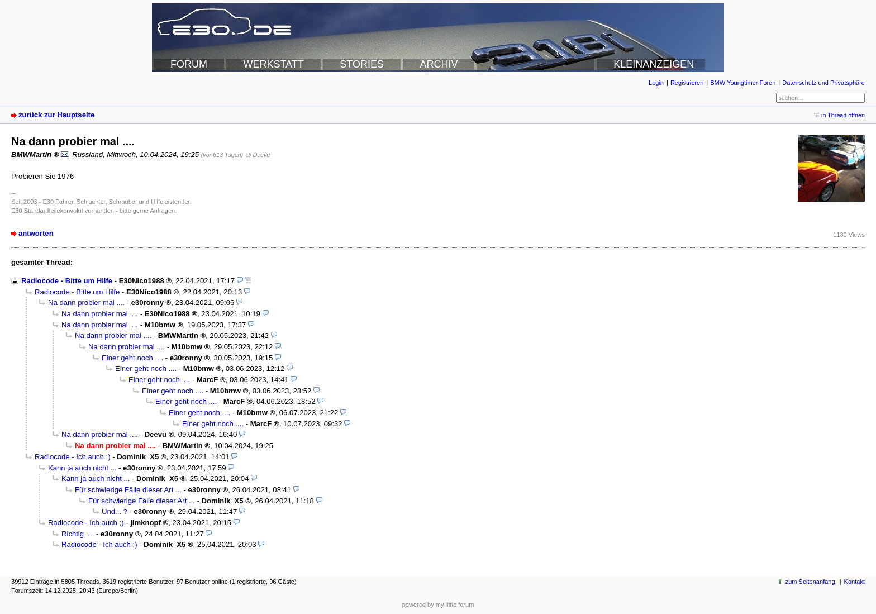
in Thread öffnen (843, 115)
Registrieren (686, 82)
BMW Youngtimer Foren (742, 82)
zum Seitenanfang (810, 581)
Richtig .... (77, 534)
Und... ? (114, 511)
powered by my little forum (438, 604)
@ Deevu (257, 154)
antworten (36, 233)
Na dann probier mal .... (86, 302)
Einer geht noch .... (132, 358)
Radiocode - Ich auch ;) (73, 457)
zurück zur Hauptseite (56, 115)
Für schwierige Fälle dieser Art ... (128, 490)
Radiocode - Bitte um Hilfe (66, 281)
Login (656, 82)
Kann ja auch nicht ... (82, 468)
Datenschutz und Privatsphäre (823, 82)
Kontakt (854, 581)
